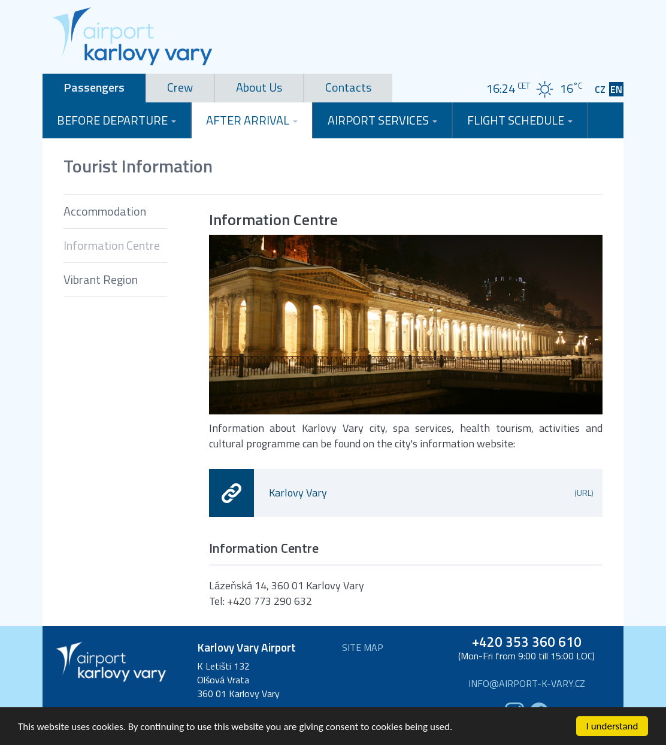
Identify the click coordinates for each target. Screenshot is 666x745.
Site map (362, 648)
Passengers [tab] (94, 87)
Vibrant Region (100, 279)
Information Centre (111, 245)
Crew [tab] (180, 87)
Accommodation (104, 211)
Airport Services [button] (382, 120)
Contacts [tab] (348, 87)
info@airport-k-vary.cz (526, 684)
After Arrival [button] (252, 120)
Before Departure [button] (116, 120)
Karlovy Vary (431, 492)
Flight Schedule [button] (520, 120)
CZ (600, 89)
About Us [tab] (259, 87)
